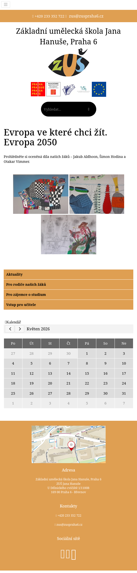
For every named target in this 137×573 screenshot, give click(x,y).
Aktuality (14, 274)
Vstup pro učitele (21, 304)
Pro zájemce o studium (26, 294)
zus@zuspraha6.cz (86, 16)
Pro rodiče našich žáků (26, 284)
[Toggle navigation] (5, 4)
